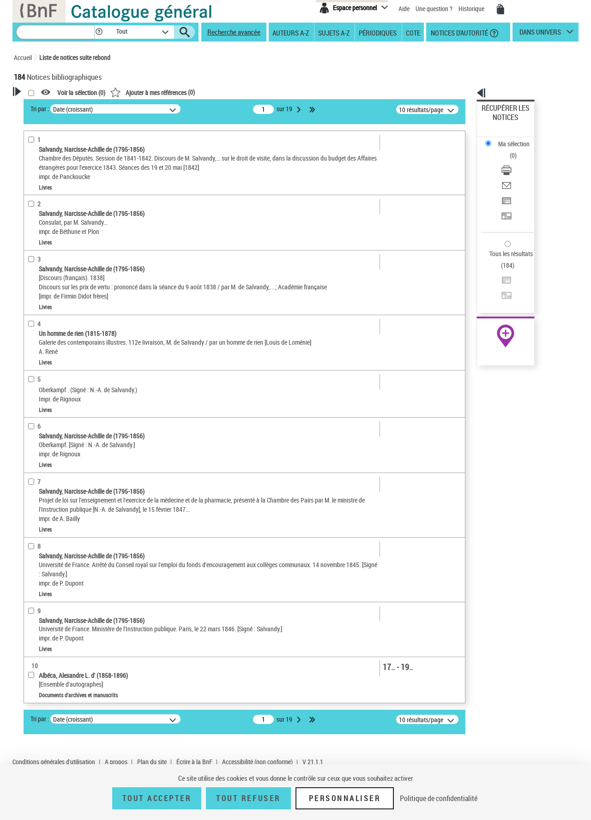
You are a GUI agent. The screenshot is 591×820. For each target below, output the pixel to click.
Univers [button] (34, 365)
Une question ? (434, 8)
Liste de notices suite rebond (74, 57)
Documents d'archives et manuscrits (72, 230)
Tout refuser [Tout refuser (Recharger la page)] (248, 798)
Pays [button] (30, 381)
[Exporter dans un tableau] (518, 161)
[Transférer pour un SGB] (518, 172)
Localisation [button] (40, 258)
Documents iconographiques (63, 243)
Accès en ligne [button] (43, 186)
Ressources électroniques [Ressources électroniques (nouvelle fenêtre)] (500, 292)
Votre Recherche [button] (51, 107)
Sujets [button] (32, 319)
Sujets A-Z (334, 32)
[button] (99, 32)
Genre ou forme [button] (45, 350)
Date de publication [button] (50, 304)
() (271, 92)
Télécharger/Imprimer (510, 138)
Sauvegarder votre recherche (71, 151)
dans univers (540, 34)
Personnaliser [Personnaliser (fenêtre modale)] (345, 798)
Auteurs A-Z (290, 32)
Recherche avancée (233, 31)
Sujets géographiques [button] (54, 334)
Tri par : (158, 108)
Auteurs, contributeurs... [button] (58, 273)
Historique (472, 8)
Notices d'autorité (458, 32)
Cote (413, 32)
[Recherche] (55, 32)
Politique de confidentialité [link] (438, 798)
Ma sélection (499, 122)
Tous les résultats (505, 197)
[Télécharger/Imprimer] (518, 139)
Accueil (23, 57)
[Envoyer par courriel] (518, 150)
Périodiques (378, 32)
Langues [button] (35, 288)
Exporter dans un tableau (515, 160)
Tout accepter (157, 798)
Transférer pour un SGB (513, 172)
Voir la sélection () (200, 92)
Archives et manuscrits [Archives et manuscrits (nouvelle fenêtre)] (497, 282)
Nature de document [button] (52, 202)
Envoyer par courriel (508, 149)
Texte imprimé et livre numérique (70, 216)
